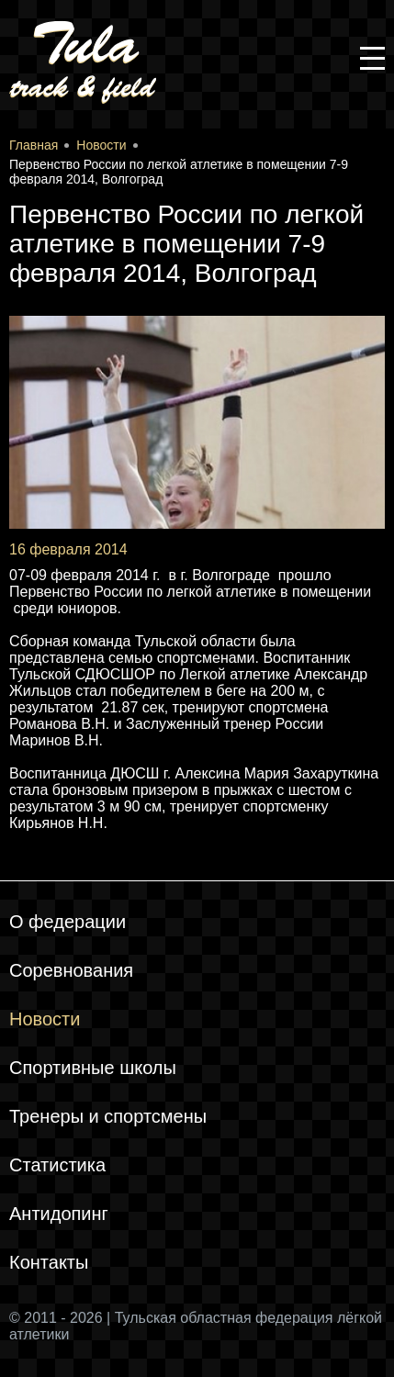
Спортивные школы (92, 1068)
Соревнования (71, 970)
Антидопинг (58, 1213)
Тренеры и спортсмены (108, 1116)
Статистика (57, 1165)
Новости (44, 1019)
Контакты (48, 1262)
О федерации (67, 922)
